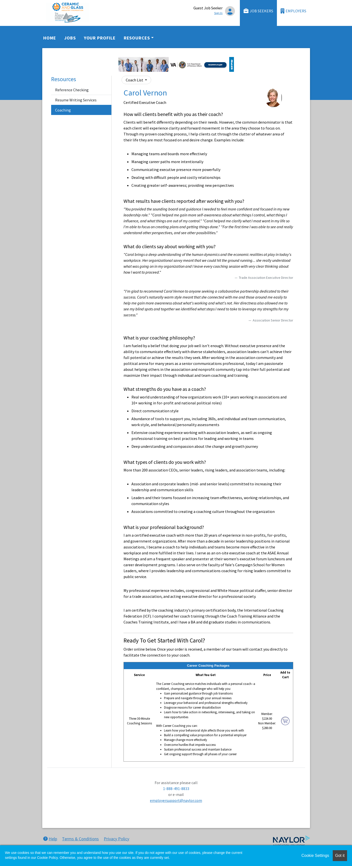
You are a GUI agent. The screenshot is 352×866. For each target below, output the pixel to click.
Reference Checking (72, 89)
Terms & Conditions (80, 839)
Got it (340, 855)
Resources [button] (137, 38)
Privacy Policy (116, 839)
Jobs (70, 38)
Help (50, 839)
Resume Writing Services (76, 99)
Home (49, 38)
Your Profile (100, 38)
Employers (293, 11)
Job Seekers (258, 11)
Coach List (135, 79)
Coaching (63, 110)
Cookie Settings (315, 855)
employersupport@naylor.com (176, 800)
